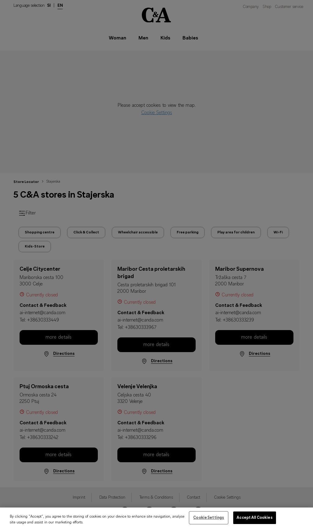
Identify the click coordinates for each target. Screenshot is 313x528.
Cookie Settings (208, 522)
